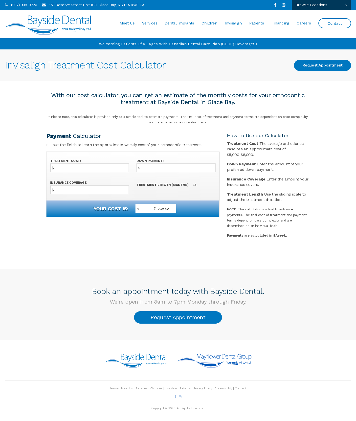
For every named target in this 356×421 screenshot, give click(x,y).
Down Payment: (150, 161)
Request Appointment (322, 65)
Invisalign (233, 23)
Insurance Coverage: (68, 182)
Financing (280, 23)
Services (149, 23)
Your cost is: (110, 209)
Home (114, 388)
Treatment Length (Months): (162, 185)
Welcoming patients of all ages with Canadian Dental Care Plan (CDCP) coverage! (176, 44)
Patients (256, 23)
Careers (304, 23)
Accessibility (223, 388)
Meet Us (127, 23)
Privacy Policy (203, 388)
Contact (335, 23)
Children (209, 23)
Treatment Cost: (65, 161)
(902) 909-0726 (24, 5)
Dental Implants (179, 23)
